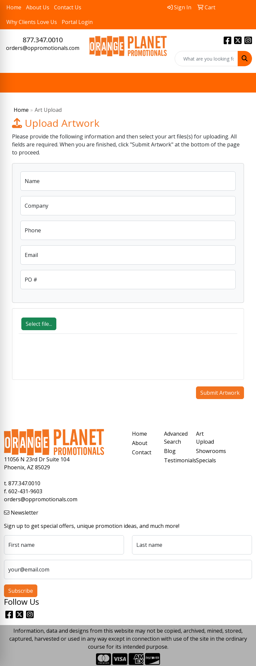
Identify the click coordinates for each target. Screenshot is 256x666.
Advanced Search (176, 437)
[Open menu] (242, 83)
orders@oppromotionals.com (42, 48)
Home (13, 7)
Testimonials (176, 460)
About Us (37, 7)
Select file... (39, 324)
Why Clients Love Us (31, 22)
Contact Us (67, 7)
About (139, 443)
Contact (141, 452)
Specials (206, 460)
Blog (170, 451)
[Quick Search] (206, 58)
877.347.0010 (43, 39)
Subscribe (20, 590)
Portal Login (77, 22)
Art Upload (205, 437)
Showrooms (208, 451)
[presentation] (69, 360)
